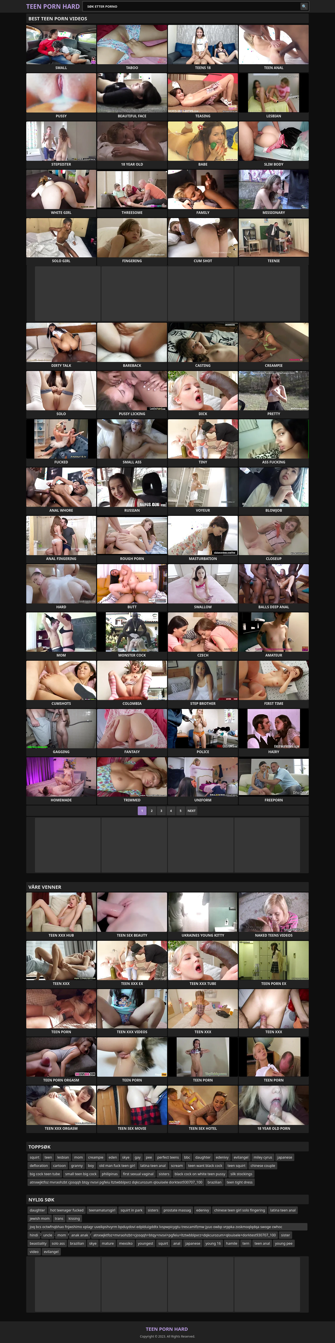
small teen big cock (80, 1173)
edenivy (222, 1157)
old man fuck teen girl (117, 1165)
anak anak (79, 1235)
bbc (187, 1157)
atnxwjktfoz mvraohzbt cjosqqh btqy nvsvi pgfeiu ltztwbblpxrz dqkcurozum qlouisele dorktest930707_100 (116, 1182)
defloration (39, 1165)
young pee (284, 1243)
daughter (203, 1157)
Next (192, 811)
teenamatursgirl (102, 1210)
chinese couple (263, 1165)
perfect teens (168, 1157)
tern (246, 1243)
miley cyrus (263, 1157)
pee (149, 1157)
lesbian (63, 1157)
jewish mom (40, 1218)
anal (176, 1243)
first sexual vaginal (138, 1173)
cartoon (59, 1165)
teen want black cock (205, 1165)
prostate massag (177, 1210)
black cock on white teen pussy (200, 1173)
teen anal (262, 1243)
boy (91, 1165)
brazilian (215, 1182)
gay (138, 1157)
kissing (74, 1218)
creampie (95, 1157)
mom (78, 1157)
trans (59, 1218)
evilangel (241, 1157)
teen (48, 1157)
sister (285, 1235)
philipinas (110, 1173)
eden (113, 1157)
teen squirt (236, 1165)
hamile (231, 1243)
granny (77, 1165)
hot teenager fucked (67, 1210)
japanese (284, 1157)
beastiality (38, 1243)
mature (108, 1243)
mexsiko (126, 1243)
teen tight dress (240, 1182)
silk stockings (241, 1173)
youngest (145, 1243)
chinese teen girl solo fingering (239, 1210)
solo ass (58, 1243)
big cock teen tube (45, 1173)
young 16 (213, 1243)
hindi (34, 1235)
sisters (164, 1173)
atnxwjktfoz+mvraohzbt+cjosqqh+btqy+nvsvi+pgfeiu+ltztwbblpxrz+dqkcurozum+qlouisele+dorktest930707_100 (184, 1235)
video (34, 1251)
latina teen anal (153, 1165)
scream (177, 1165)
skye (125, 1157)
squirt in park (131, 1210)
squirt (34, 1157)
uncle (47, 1235)
